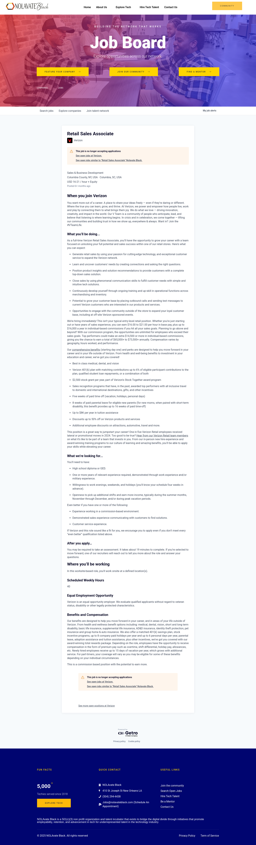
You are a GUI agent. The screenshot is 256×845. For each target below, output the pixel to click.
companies (70, 110)
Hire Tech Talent (149, 7)
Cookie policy (134, 741)
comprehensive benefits (86, 349)
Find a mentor (199, 72)
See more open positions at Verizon (96, 705)
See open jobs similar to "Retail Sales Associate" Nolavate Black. (109, 160)
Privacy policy (119, 741)
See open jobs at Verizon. (89, 155)
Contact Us (170, 7)
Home (87, 7)
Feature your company (63, 72)
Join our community (133, 72)
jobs (46, 110)
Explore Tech (125, 7)
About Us (103, 7)
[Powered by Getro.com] (128, 733)
